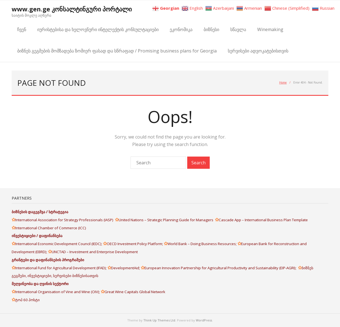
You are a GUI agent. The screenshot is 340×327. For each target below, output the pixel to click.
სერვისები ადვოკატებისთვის (258, 51)
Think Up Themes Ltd (159, 320)
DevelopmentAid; (126, 267)
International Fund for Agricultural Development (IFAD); (61, 267)
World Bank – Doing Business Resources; (203, 243)
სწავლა (238, 29)
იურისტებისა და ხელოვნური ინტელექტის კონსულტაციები (98, 29)
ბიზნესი (211, 29)
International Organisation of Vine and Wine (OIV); (58, 291)
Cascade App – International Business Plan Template (264, 219)
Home (283, 82)
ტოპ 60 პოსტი (27, 299)
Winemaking (270, 29)
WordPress (204, 320)
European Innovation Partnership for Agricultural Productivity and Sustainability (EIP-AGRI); (221, 267)
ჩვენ (21, 29)
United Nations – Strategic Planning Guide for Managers (167, 219)
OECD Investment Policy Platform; (135, 243)
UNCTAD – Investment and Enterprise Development (95, 251)
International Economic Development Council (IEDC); (59, 243)
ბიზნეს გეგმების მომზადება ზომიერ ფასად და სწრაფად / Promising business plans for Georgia (117, 51)
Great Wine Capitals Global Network (134, 291)
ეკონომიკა (181, 29)
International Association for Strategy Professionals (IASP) (65, 219)
